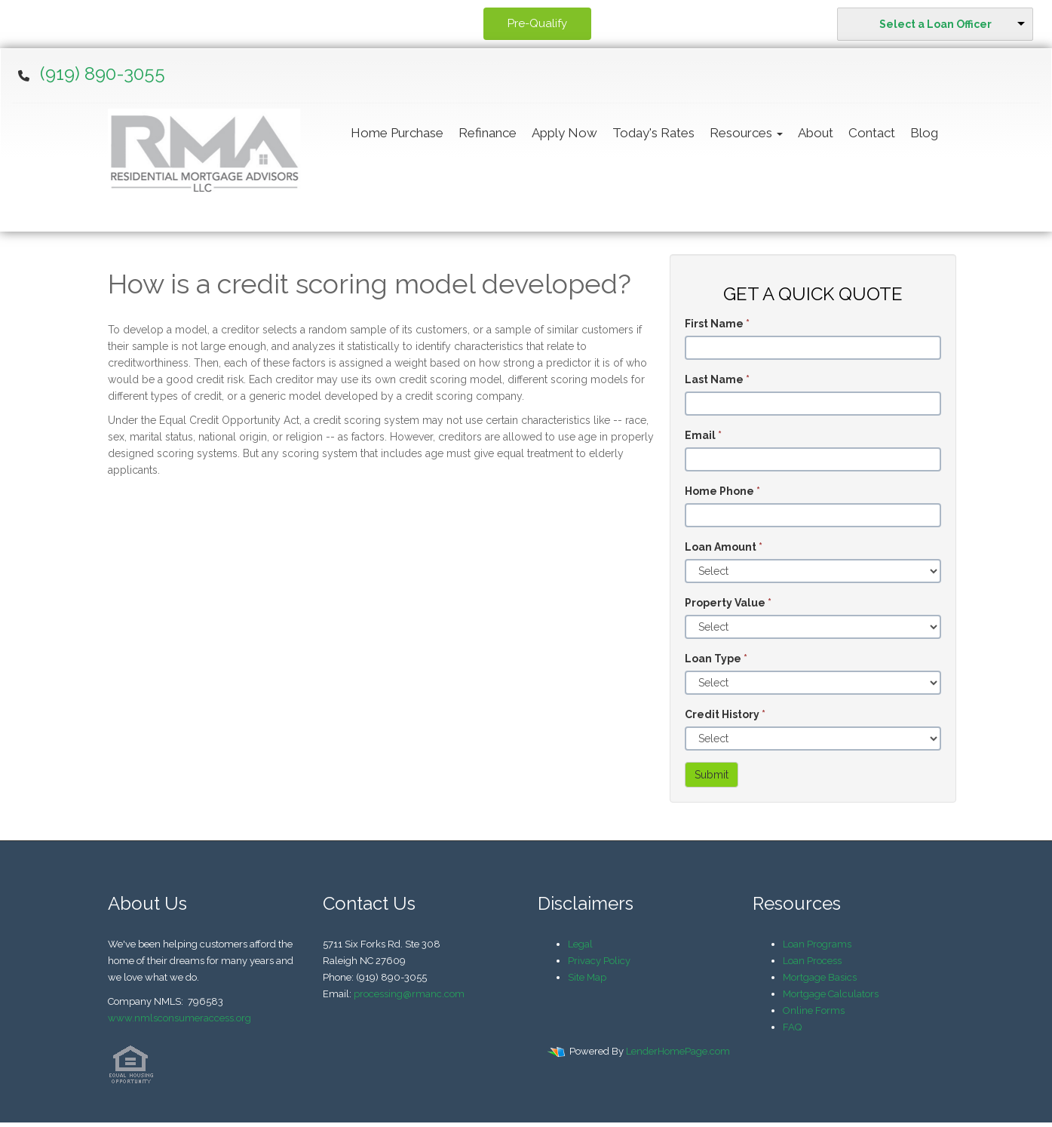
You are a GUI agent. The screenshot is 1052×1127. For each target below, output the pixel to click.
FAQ (792, 1027)
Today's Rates (653, 132)
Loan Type (716, 659)
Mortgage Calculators (831, 994)
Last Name (717, 379)
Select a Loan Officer (935, 24)
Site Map (587, 977)
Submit (711, 775)
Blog (924, 132)
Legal (580, 944)
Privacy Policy (599, 960)
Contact (871, 132)
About (815, 132)
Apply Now (564, 132)
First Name (717, 324)
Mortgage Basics (820, 977)
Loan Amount (723, 547)
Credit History (725, 714)
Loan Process (812, 960)
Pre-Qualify (537, 23)
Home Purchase (397, 132)
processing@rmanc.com (409, 994)
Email (703, 435)
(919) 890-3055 (102, 73)
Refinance (488, 132)
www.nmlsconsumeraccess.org (179, 1018)
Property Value (728, 603)
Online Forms (814, 1010)
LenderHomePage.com (678, 1051)
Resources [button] (746, 132)
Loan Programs (817, 944)
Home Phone (722, 491)
